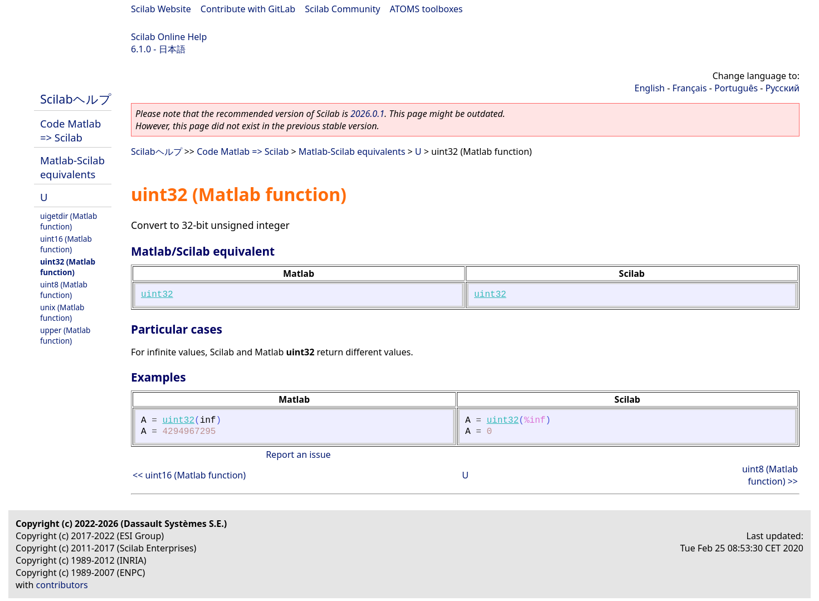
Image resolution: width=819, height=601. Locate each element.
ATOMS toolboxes (426, 9)
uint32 (157, 295)
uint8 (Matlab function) (63, 289)
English (650, 88)
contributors (62, 585)
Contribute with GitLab (248, 9)
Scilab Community (342, 9)
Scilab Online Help (169, 37)
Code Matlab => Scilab (70, 130)
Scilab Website (161, 9)
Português (736, 88)
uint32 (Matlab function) (67, 266)
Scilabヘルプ (75, 99)
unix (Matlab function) (62, 312)
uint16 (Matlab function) (66, 244)
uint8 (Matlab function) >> (770, 475)
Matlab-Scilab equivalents (72, 167)
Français (689, 88)
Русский (783, 88)
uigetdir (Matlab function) (68, 221)
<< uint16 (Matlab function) (189, 475)
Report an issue (298, 454)
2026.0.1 (367, 114)
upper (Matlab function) (65, 335)
